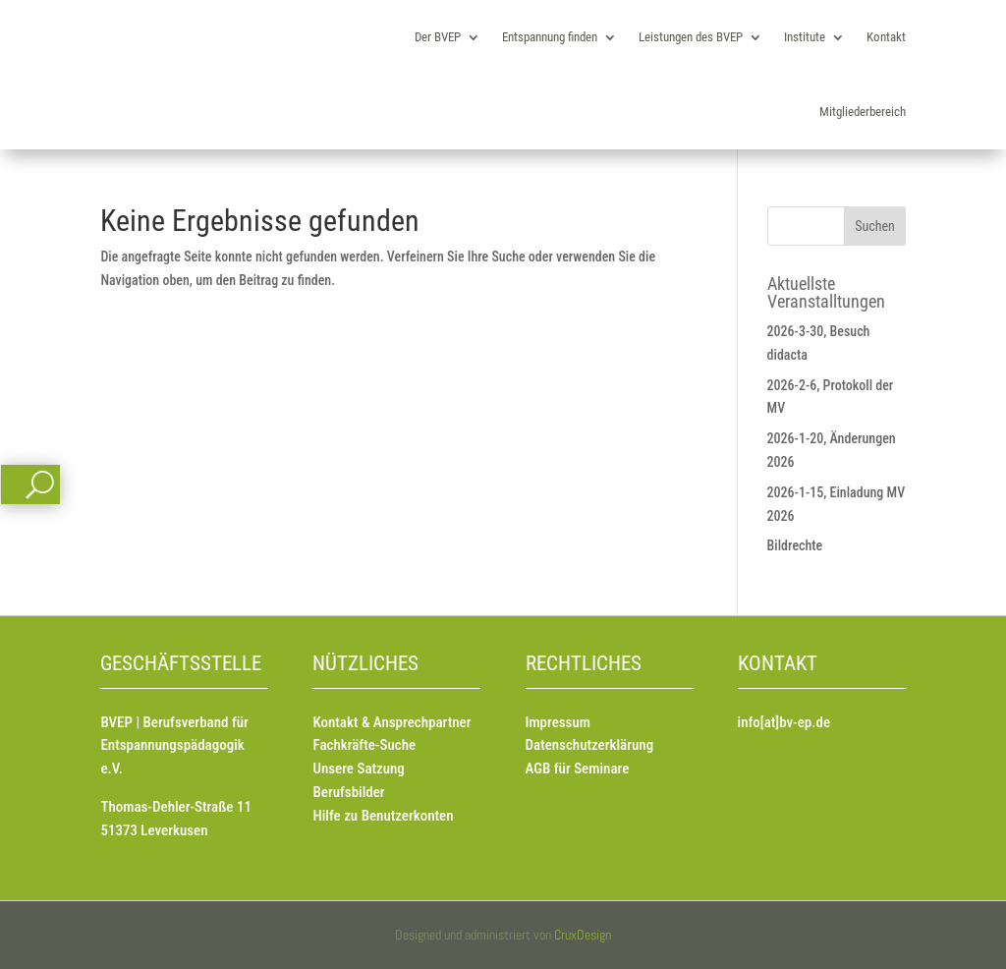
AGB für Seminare (578, 768)
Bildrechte (795, 545)
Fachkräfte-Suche (364, 745)
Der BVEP (438, 36)
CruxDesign (582, 934)
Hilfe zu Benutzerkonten (382, 816)
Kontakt (886, 36)
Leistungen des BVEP (691, 36)
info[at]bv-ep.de (784, 722)
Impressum (558, 722)
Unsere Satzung (358, 768)
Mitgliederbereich (862, 111)
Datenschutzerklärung (590, 745)
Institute (804, 36)
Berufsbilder (348, 792)
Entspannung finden (549, 36)
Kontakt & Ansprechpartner (391, 722)
